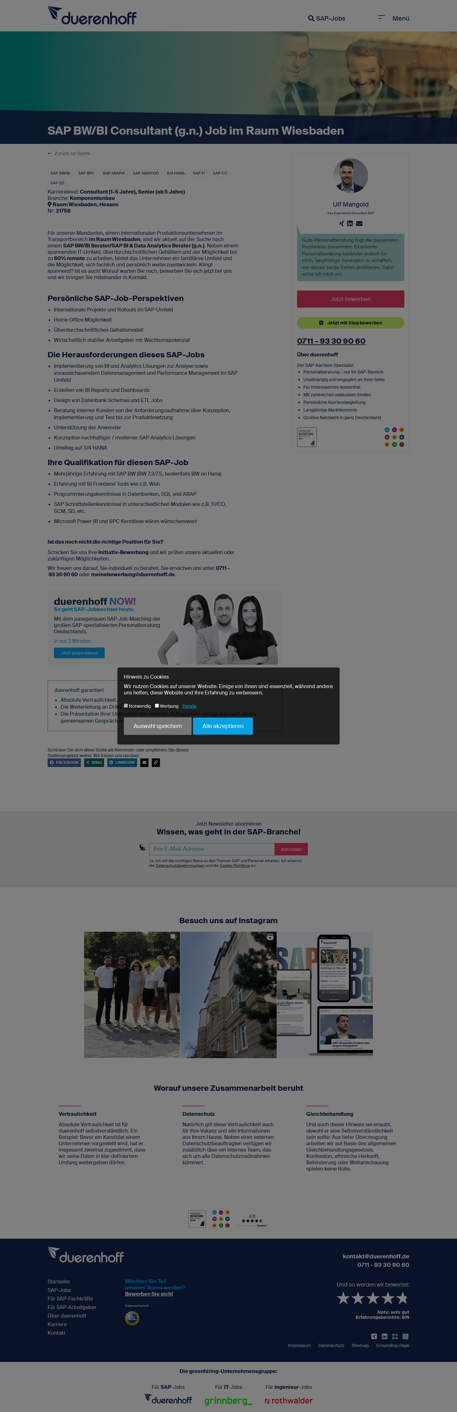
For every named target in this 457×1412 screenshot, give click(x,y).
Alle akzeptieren (222, 726)
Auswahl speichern (158, 726)
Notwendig (137, 706)
